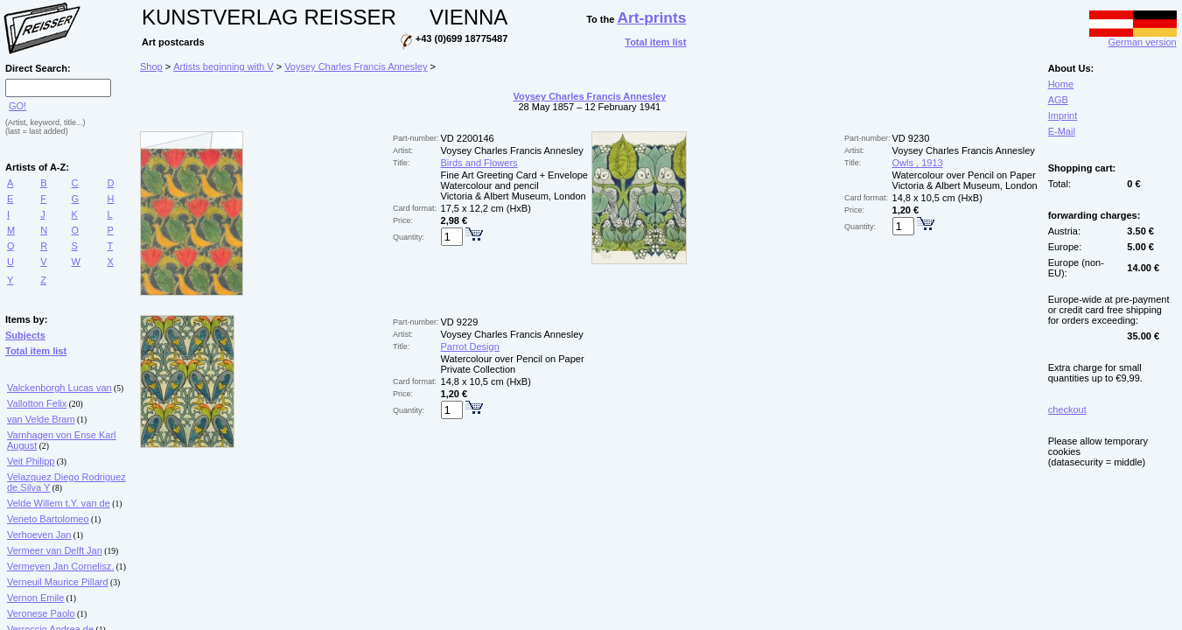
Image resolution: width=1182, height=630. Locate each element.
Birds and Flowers (479, 163)
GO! (17, 106)
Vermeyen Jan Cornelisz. (60, 566)
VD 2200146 (467, 138)
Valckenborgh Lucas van (59, 387)
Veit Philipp (30, 461)
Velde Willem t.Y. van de (58, 503)
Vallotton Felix (36, 403)
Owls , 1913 (917, 163)
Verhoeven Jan (39, 534)
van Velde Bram (41, 419)
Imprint (1063, 115)
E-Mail (1061, 131)
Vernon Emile (35, 597)
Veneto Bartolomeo (48, 519)
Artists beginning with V (223, 66)
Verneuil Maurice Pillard (57, 582)
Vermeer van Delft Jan (54, 550)
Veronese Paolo (41, 613)
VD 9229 (460, 322)
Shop (151, 66)
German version (1133, 37)
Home (1061, 84)
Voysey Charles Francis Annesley (355, 66)
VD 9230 (911, 138)
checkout (1067, 409)
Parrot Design (470, 346)
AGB (1058, 99)
